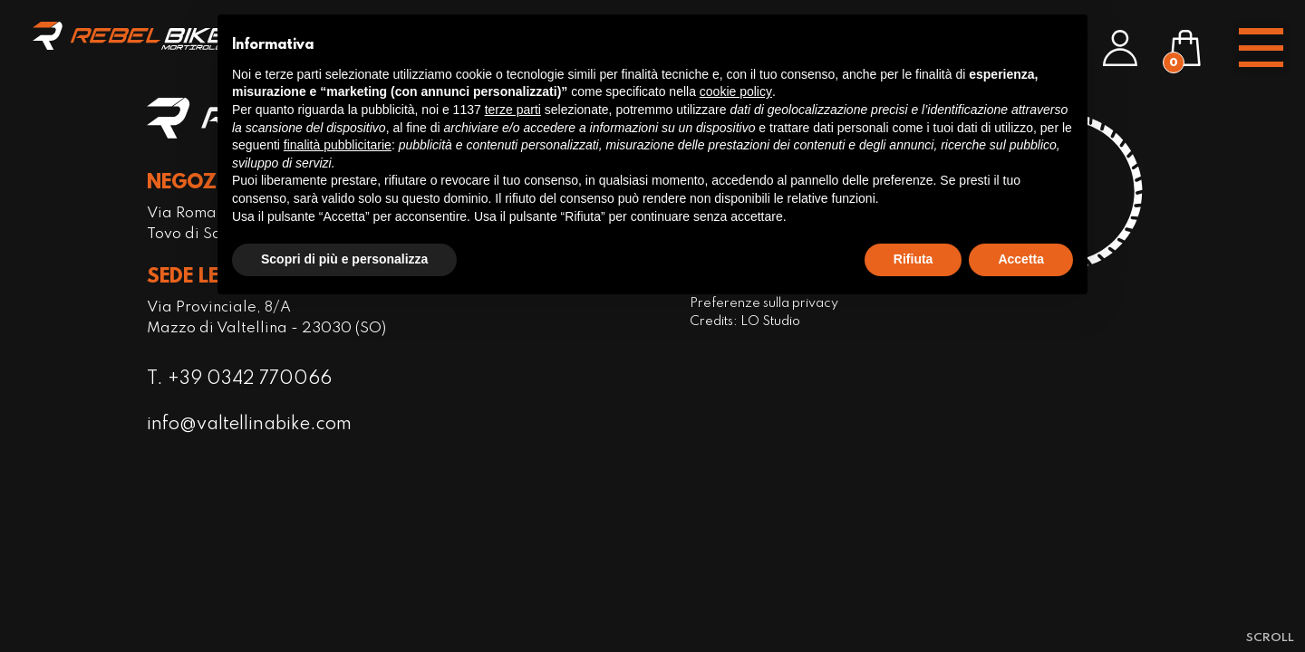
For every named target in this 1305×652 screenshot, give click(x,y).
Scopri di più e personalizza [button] (344, 259)
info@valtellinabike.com (251, 426)
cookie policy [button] (736, 91)
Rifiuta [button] (913, 259)
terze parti (513, 109)
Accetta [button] (1021, 259)
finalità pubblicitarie (338, 145)
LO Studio (769, 321)
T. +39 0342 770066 (240, 379)
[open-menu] (1261, 48)
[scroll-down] (1270, 637)
